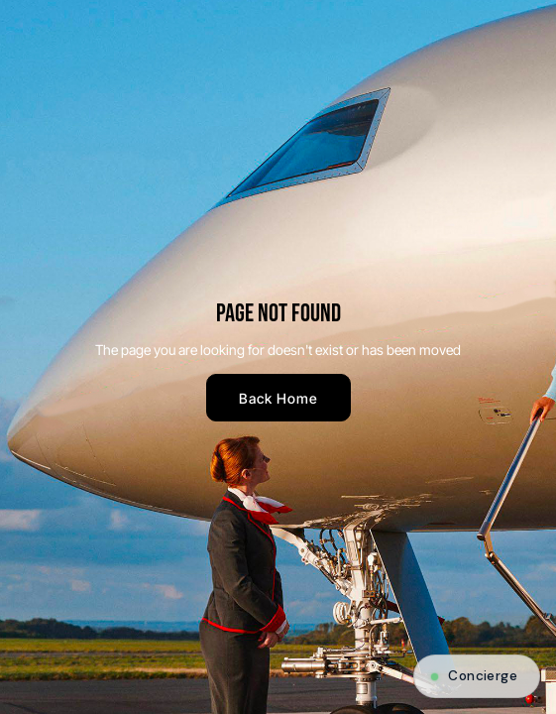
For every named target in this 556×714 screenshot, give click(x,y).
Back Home (278, 398)
